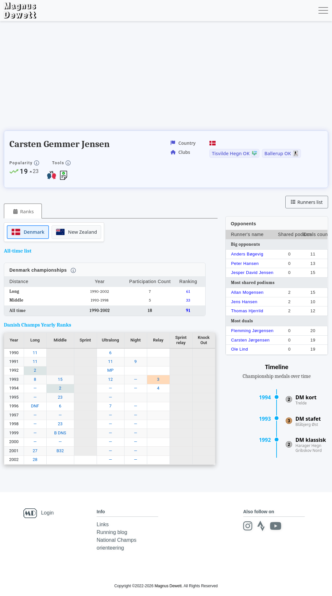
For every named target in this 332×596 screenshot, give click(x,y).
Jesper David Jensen (252, 272)
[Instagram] (247, 526)
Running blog (112, 532)
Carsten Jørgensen (250, 340)
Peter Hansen (245, 263)
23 (60, 397)
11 (35, 352)
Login (47, 512)
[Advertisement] (122, 77)
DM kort (305, 397)
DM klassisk (310, 439)
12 (110, 379)
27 (35, 450)
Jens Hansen (244, 301)
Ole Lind (239, 349)
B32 (60, 450)
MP (110, 370)
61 (188, 291)
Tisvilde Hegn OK (230, 153)
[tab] (23, 211)
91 (188, 310)
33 (188, 300)
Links (103, 524)
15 (60, 379)
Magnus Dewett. (169, 586)
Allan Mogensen (247, 292)
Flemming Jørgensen (252, 330)
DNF (35, 406)
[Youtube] (275, 526)
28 (35, 459)
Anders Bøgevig (247, 254)
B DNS (60, 432)
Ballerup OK (278, 153)
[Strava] (261, 526)
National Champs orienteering (116, 544)
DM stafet (308, 418)
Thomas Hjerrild (247, 310)
